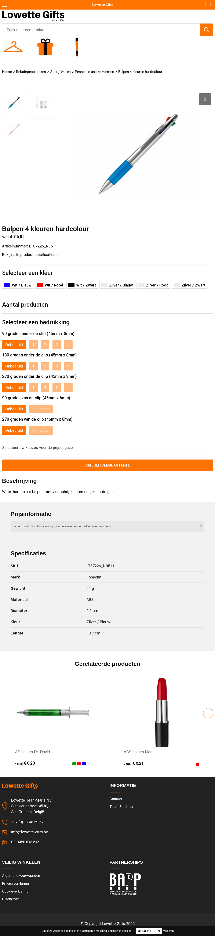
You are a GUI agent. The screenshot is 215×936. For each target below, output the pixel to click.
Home (7, 72)
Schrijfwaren (60, 72)
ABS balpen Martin (140, 752)
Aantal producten (25, 304)
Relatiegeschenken (31, 72)
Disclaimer (10, 899)
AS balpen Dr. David (32, 752)
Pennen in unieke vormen (95, 72)
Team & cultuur (122, 807)
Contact (116, 799)
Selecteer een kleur (27, 273)
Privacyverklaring (15, 883)
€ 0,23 (25, 763)
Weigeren (168, 930)
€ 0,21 (134, 763)
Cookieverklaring (15, 891)
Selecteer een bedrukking (36, 322)
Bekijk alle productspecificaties (30, 254)
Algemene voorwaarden (21, 875)
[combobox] (101, 30)
